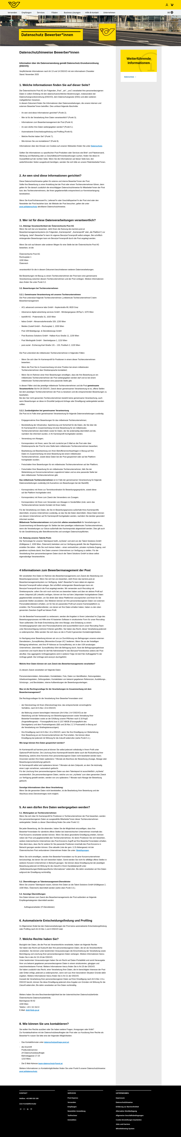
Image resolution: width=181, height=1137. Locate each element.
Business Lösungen (72, 12)
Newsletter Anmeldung (76, 1111)
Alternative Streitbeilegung (126, 1111)
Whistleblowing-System (125, 1129)
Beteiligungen (82, 850)
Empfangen (26, 12)
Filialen (54, 12)
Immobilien (72, 1120)
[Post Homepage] (14, 4)
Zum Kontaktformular (27, 1104)
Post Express (73, 1098)
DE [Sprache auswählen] (170, 12)
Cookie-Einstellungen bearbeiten (129, 1120)
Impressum (120, 1098)
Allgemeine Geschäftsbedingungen (129, 1115)
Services (41, 12)
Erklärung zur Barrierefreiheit (127, 1107)
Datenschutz (96, 146)
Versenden (12, 12)
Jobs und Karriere (123, 1124)
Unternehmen (109, 12)
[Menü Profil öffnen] (166, 4)
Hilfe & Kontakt (92, 12)
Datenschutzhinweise (124, 1102)
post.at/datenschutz (28, 207)
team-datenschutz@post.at (50, 1063)
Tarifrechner (72, 1115)
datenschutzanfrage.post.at (56, 1042)
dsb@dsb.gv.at (32, 1010)
